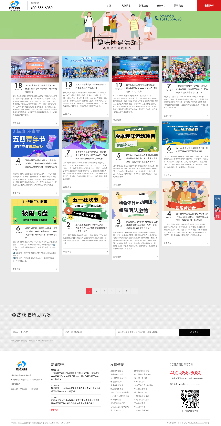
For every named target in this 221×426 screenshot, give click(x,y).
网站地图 (34, 389)
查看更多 (54, 410)
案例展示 (126, 5)
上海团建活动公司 (118, 403)
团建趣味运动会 (117, 374)
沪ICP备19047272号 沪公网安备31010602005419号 (188, 423)
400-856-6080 (41, 8)
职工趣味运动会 (140, 389)
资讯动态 (143, 5)
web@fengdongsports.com (190, 384)
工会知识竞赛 (139, 403)
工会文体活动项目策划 (120, 392)
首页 (109, 5)
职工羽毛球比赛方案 (142, 374)
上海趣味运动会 (117, 371)
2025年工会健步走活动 (120, 396)
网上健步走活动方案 (119, 378)
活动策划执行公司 (141, 371)
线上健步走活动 (140, 378)
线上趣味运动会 (140, 392)
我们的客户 (24, 389)
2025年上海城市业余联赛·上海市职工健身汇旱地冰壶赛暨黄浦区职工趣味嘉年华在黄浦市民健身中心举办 (76, 400)
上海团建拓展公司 (141, 396)
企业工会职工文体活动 (143, 385)
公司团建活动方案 (141, 400)
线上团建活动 (116, 410)
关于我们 (178, 5)
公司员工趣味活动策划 (120, 407)
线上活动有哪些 (117, 389)
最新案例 (209, 5)
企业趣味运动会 (117, 385)
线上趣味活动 (116, 400)
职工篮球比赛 (139, 407)
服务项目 (161, 5)
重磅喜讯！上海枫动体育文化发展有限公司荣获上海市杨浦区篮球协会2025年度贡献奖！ (76, 388)
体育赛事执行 (116, 382)
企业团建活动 (139, 382)
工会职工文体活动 (141, 410)
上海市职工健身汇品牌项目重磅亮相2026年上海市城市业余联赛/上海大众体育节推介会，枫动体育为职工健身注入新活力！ (76, 375)
